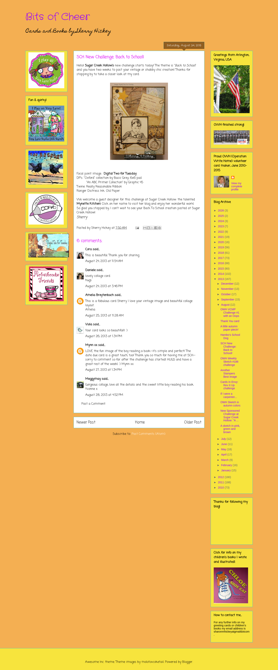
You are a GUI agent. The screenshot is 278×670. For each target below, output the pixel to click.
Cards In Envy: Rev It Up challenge (229, 385)
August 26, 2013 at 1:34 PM (103, 336)
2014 (221, 273)
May (224, 449)
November (227, 288)
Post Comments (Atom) (148, 434)
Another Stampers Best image (228, 373)
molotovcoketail (153, 662)
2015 (221, 268)
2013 (221, 279)
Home (140, 422)
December (227, 283)
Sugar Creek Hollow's (99, 65)
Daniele (90, 270)
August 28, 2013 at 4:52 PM (104, 395)
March (225, 459)
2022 (221, 231)
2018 (221, 252)
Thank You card (229, 321)
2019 (221, 247)
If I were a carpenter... (228, 395)
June (224, 444)
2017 (221, 258)
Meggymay (93, 379)
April (224, 454)
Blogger (187, 662)
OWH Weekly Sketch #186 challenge (229, 361)
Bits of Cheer (57, 17)
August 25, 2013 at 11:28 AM (104, 315)
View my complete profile (236, 186)
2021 (221, 236)
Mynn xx (91, 345)
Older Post (192, 422)
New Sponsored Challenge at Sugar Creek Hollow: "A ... (230, 415)
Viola (89, 324)
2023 (221, 226)
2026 (221, 210)
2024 (221, 221)
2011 (221, 482)
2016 (221, 263)
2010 (221, 487)
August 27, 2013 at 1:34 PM (103, 370)
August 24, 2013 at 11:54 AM (104, 261)
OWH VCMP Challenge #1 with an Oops (229, 312)
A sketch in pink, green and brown (230, 429)
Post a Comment (93, 404)
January (226, 470)
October (226, 294)
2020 (221, 242)
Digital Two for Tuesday (120, 173)
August (225, 304)
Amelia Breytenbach (99, 295)
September (228, 299)
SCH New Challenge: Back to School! (228, 348)
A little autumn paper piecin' (229, 328)
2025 (221, 215)
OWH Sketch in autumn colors (230, 404)
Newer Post (86, 422)
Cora (88, 249)
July (224, 438)
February (227, 465)
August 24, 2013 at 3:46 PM (104, 286)
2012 (221, 477)
